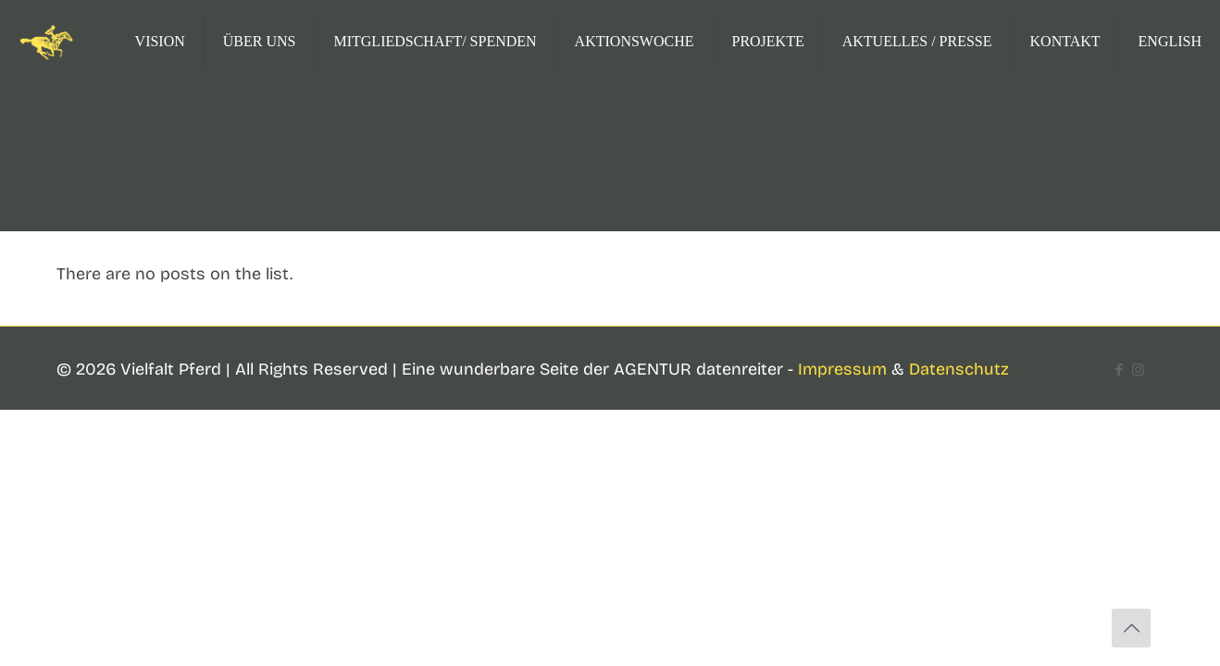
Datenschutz (959, 369)
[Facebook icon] (1119, 370)
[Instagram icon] (1138, 370)
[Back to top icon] (1131, 628)
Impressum (842, 369)
